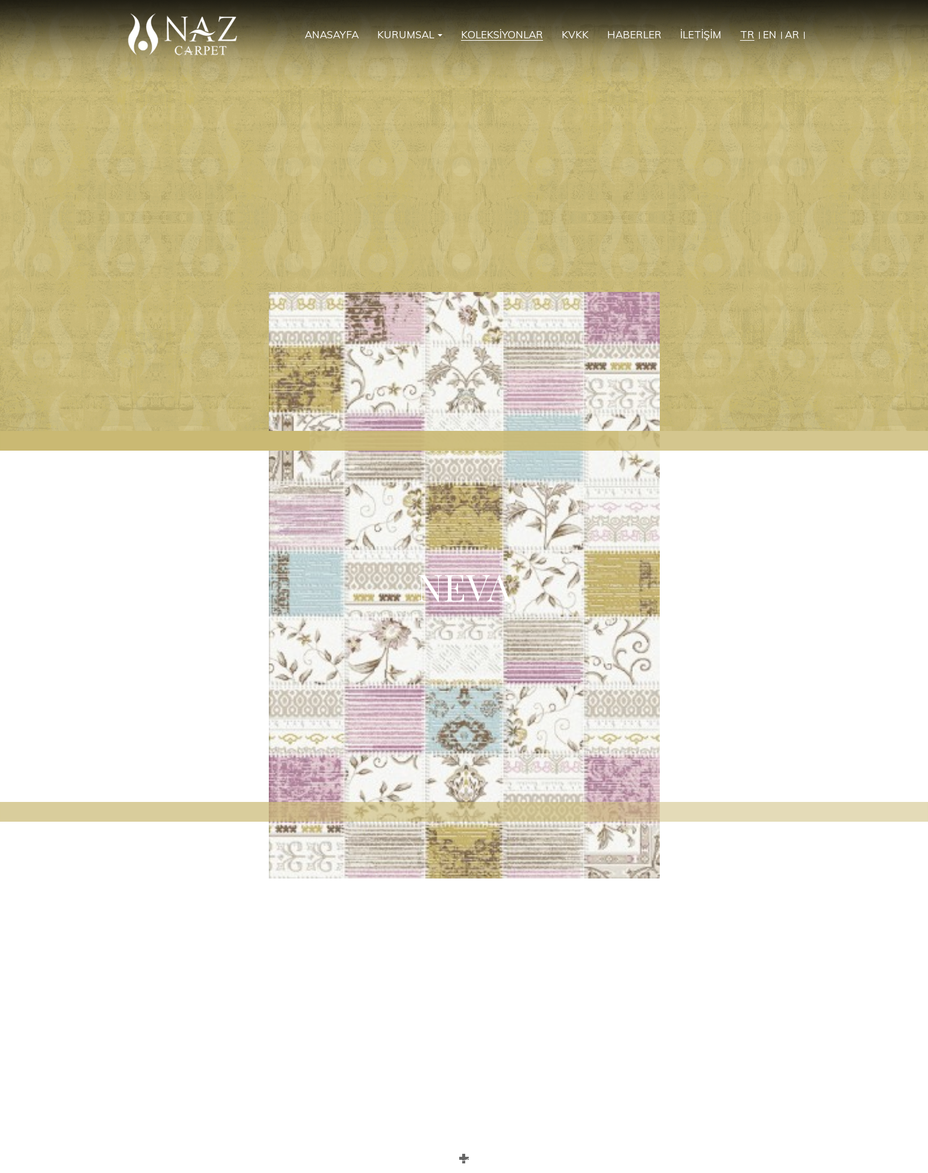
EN (770, 35)
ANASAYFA (332, 35)
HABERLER (634, 35)
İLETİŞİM (700, 35)
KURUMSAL (409, 35)
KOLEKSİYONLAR (502, 35)
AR (792, 35)
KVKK (575, 35)
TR (747, 35)
